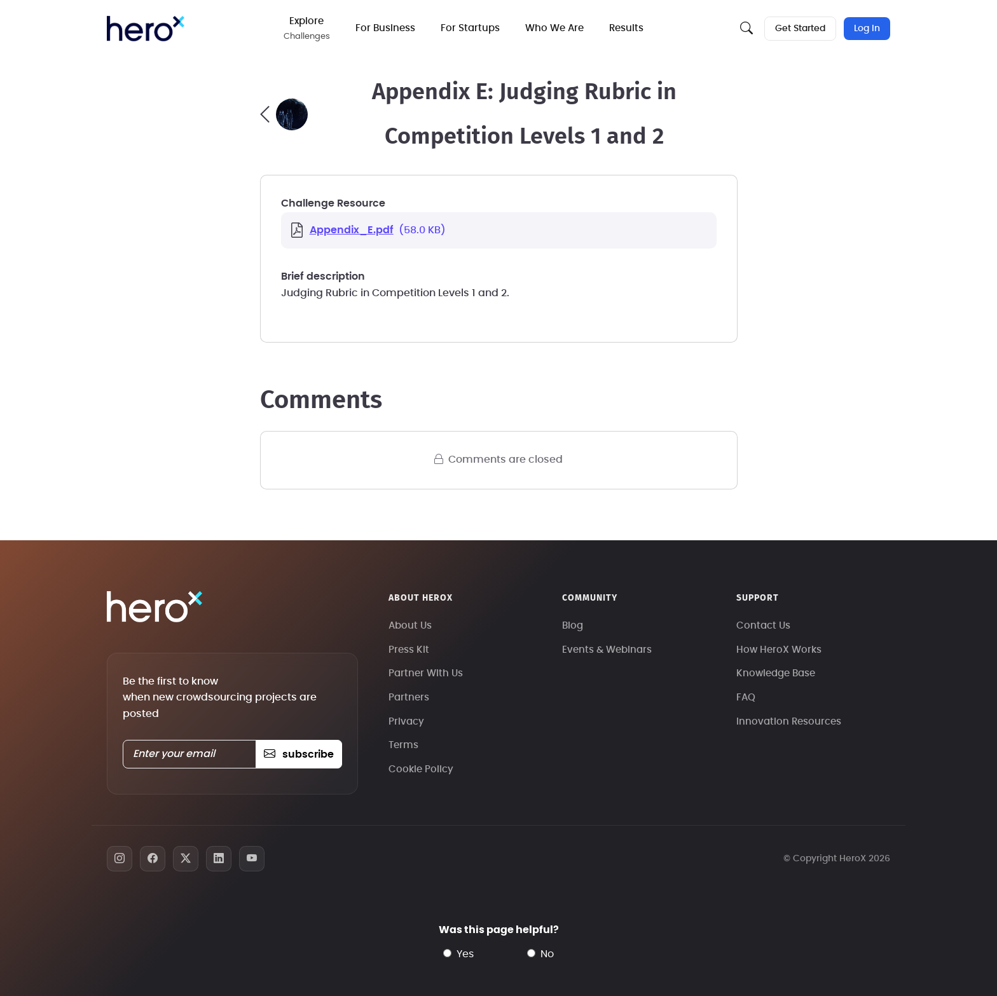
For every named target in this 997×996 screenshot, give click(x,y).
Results (626, 28)
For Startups (470, 28)
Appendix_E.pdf (352, 230)
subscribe (298, 754)
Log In (867, 28)
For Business (385, 28)
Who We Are (554, 28)
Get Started (800, 28)
